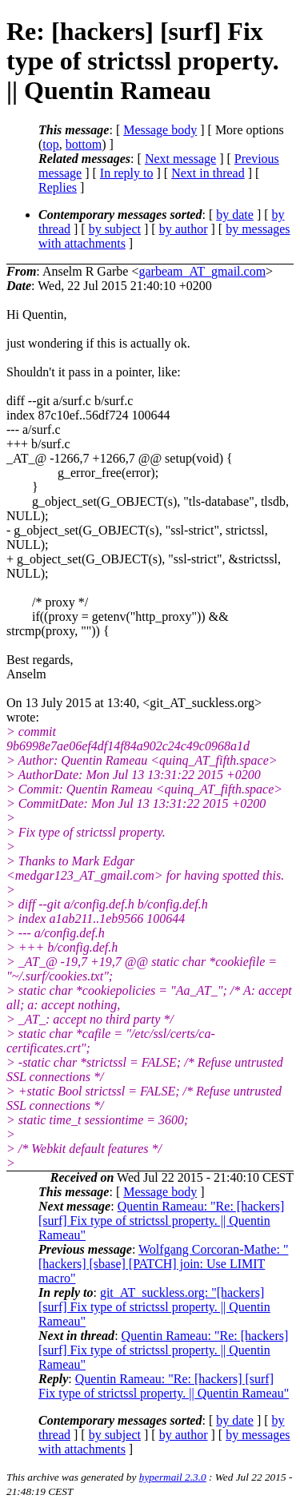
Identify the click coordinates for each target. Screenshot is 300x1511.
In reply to (127, 173)
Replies (57, 187)
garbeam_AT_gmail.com (202, 271)
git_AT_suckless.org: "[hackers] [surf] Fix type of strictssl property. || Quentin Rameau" (154, 1307)
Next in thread (208, 173)
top (50, 144)
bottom (84, 144)
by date (235, 214)
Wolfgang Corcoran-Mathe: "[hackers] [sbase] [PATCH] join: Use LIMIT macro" (163, 1264)
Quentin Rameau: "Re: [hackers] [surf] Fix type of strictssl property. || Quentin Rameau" (161, 1220)
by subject (115, 229)
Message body (160, 130)
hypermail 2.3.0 (172, 1477)
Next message (180, 158)
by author (183, 229)
